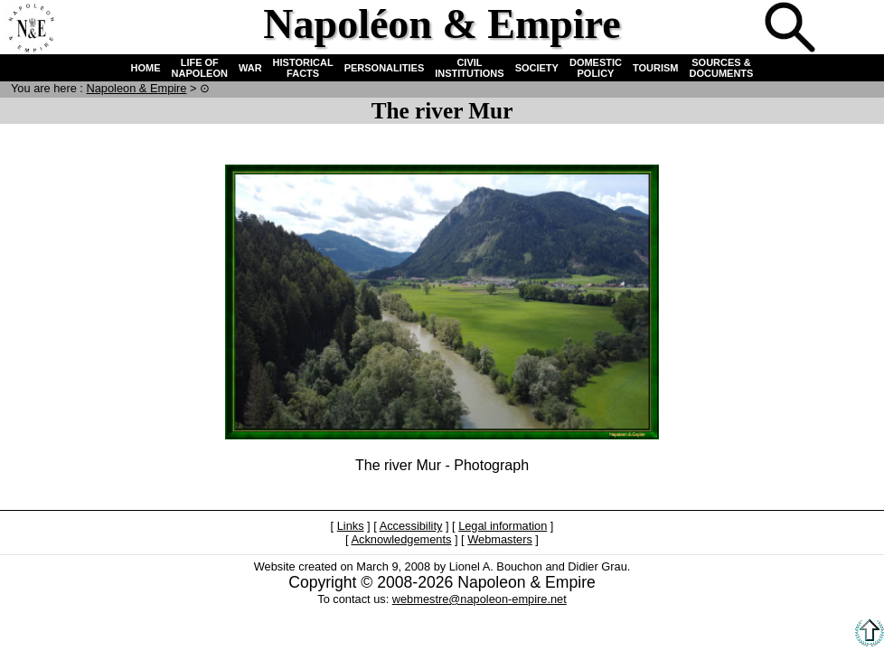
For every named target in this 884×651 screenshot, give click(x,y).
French (851, 29)
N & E (136, 88)
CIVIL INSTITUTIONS (469, 68)
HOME (146, 67)
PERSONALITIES (384, 67)
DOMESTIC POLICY (595, 68)
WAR (250, 67)
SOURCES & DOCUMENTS (722, 68)
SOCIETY (537, 67)
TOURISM (656, 67)
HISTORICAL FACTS (303, 68)
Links (350, 526)
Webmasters (499, 539)
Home (31, 29)
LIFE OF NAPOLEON (200, 68)
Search (792, 29)
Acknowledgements (401, 539)
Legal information (502, 526)
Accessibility (411, 526)
